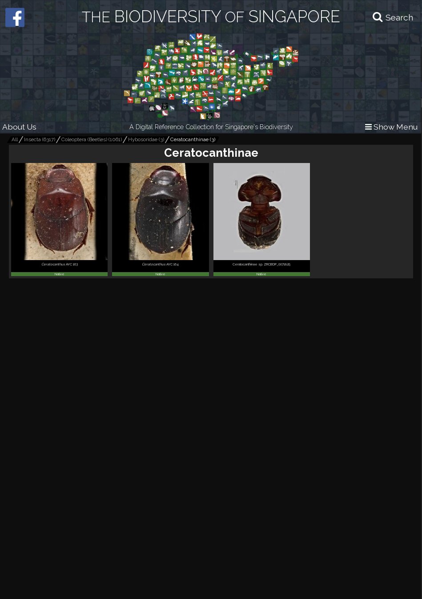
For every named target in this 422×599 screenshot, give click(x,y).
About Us (19, 126)
